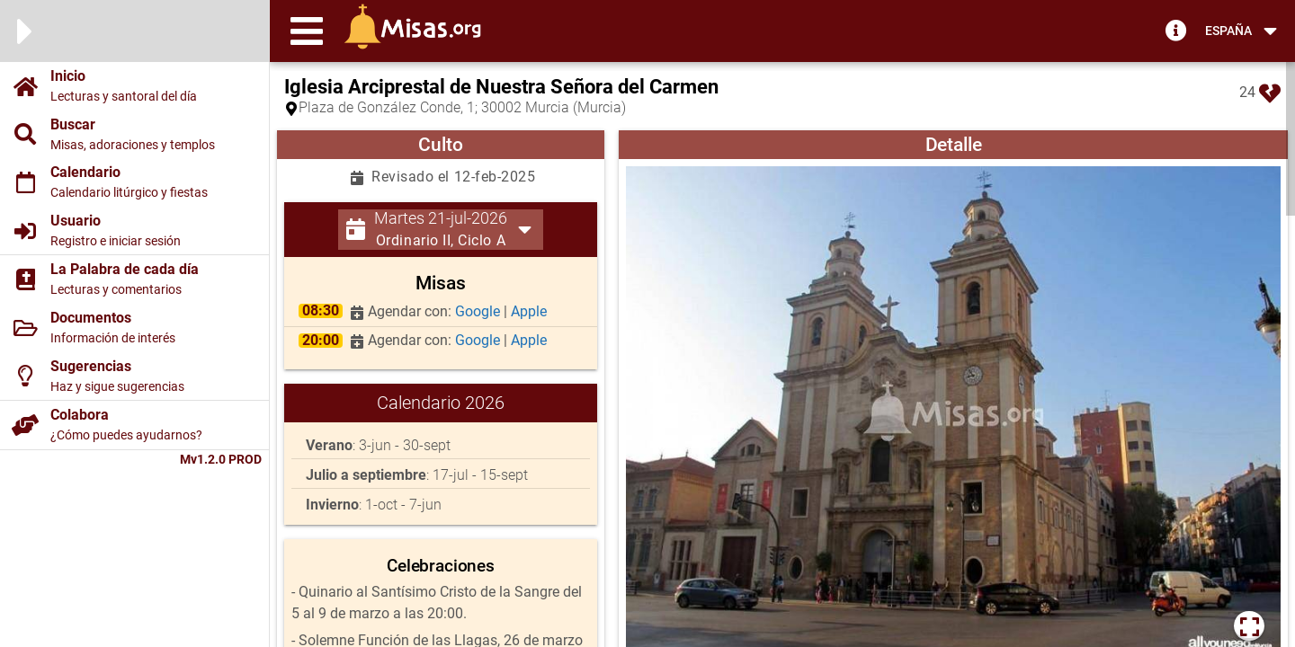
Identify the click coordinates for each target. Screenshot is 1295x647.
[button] (307, 30)
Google (479, 311)
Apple (529, 311)
